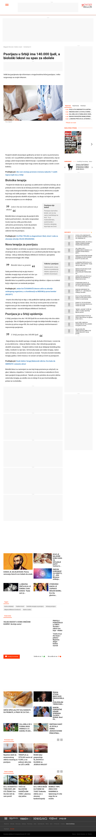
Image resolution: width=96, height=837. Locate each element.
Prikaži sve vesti (71, 123)
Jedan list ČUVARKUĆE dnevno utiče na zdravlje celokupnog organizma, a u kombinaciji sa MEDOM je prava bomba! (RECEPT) (30, 291)
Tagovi (6, 602)
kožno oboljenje (8, 606)
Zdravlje (12, 824)
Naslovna (6, 824)
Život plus (18, 824)
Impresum (6, 829)
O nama (63, 824)
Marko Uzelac (27, 610)
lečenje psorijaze (51, 606)
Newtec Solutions (81, 834)
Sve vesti (67, 232)
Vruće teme (7, 616)
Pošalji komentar (11, 657)
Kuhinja (24, 824)
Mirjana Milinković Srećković (12, 610)
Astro (90, 161)
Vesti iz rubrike (8, 772)
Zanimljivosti (41, 824)
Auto (51, 824)
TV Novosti (56, 824)
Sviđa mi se (38, 657)
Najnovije (68, 106)
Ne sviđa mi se (54, 657)
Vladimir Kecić (20, 606)
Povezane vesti (9, 740)
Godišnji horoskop (83, 161)
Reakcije (84, 106)
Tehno (47, 824)
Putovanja (29, 824)
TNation (90, 834)
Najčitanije (76, 106)
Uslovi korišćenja (70, 824)
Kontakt (12, 829)
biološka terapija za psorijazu (35, 606)
